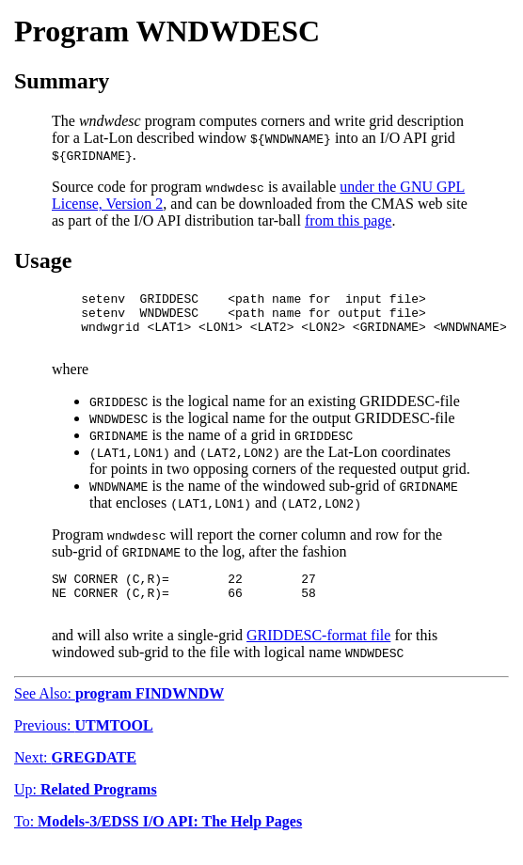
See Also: (119, 713)
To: (158, 841)
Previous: (83, 745)
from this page (348, 220)
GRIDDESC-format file (318, 655)
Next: (75, 777)
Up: (85, 809)
